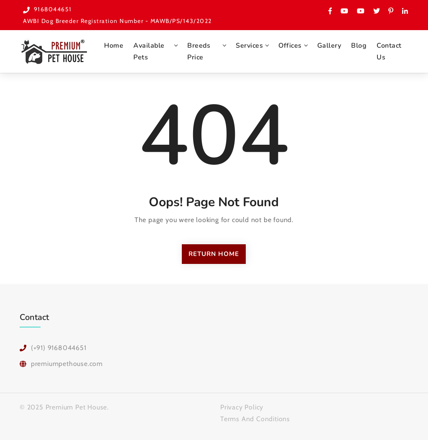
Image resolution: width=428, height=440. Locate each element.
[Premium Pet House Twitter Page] (377, 11)
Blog (359, 45)
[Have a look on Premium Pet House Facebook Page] (330, 11)
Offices (290, 45)
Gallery (329, 45)
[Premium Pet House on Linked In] (404, 11)
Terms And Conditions (255, 419)
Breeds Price (198, 51)
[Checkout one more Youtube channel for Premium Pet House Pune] (361, 11)
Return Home (214, 254)
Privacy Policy (241, 407)
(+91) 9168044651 (59, 348)
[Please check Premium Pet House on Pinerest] (391, 11)
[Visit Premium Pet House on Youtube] (344, 11)
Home (113, 45)
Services (249, 45)
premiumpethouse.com (67, 364)
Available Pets (149, 51)
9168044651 (53, 9)
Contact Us (389, 51)
